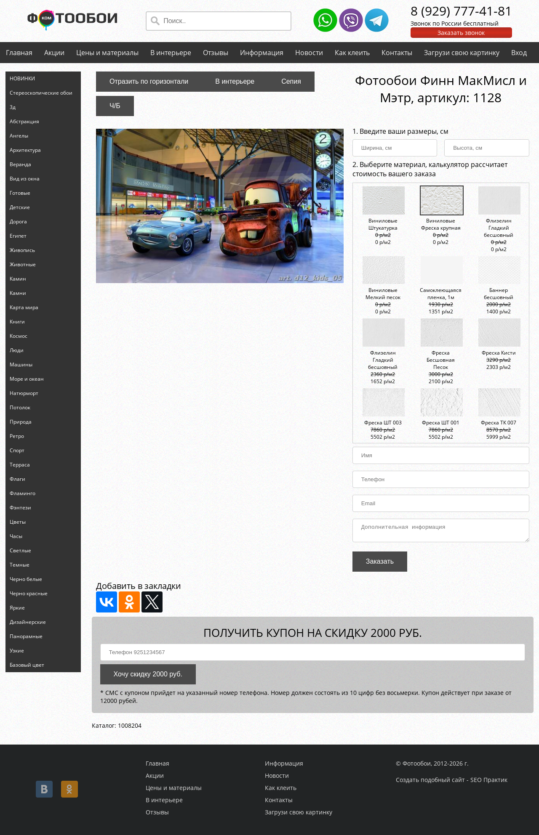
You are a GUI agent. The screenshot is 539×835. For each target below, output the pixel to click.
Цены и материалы (107, 52)
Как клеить (352, 52)
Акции (54, 52)
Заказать (380, 563)
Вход (519, 52)
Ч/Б (114, 105)
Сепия (291, 81)
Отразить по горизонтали (148, 81)
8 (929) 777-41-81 (461, 10)
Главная (19, 52)
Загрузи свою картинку (461, 52)
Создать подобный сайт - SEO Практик (451, 780)
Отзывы (215, 52)
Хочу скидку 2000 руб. (148, 676)
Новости (309, 52)
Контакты (397, 52)
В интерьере (170, 52)
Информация (261, 52)
